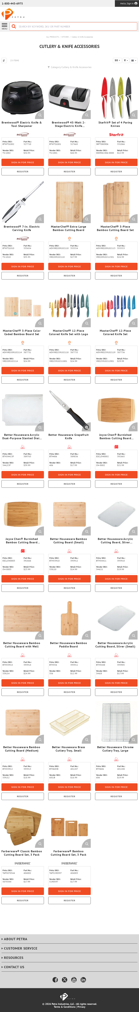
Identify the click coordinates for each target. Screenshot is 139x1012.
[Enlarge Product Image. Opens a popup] (39, 114)
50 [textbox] (116, 60)
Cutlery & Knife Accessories (82, 37)
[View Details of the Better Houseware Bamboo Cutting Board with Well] (22, 618)
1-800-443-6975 (12, 3)
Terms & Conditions (64, 1006)
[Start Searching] (14, 26)
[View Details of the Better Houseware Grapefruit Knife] (69, 410)
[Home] (13, 14)
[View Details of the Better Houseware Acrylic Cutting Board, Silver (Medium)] (116, 514)
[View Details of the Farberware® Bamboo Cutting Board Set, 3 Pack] (69, 826)
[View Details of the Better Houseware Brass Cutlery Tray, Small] (69, 722)
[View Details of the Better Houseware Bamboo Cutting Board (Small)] (69, 514)
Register (22, 171)
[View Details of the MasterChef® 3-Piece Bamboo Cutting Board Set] (116, 202)
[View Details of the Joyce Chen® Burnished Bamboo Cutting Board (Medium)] (22, 514)
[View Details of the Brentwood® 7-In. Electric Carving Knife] (22, 202)
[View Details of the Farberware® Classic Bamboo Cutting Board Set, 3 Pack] (22, 826)
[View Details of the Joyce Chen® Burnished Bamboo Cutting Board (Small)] (116, 410)
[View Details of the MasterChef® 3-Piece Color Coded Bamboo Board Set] (22, 306)
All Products (52, 37)
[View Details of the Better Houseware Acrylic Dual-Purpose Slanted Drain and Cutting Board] (22, 410)
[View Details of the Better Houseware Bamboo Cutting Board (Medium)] (22, 722)
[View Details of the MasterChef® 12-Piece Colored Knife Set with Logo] (69, 306)
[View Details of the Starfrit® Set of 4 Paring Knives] (116, 98)
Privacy (81, 1006)
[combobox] (73, 26)
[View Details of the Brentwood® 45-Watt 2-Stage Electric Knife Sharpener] (69, 98)
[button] (126, 60)
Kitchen (65, 37)
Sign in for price (22, 162)
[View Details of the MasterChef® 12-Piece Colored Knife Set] (116, 306)
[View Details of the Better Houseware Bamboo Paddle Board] (69, 618)
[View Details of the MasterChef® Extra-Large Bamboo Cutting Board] (69, 202)
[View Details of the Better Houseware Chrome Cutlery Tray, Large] (116, 722)
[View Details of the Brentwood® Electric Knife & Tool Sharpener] (22, 98)
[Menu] (5, 26)
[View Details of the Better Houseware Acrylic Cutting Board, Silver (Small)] (116, 618)
